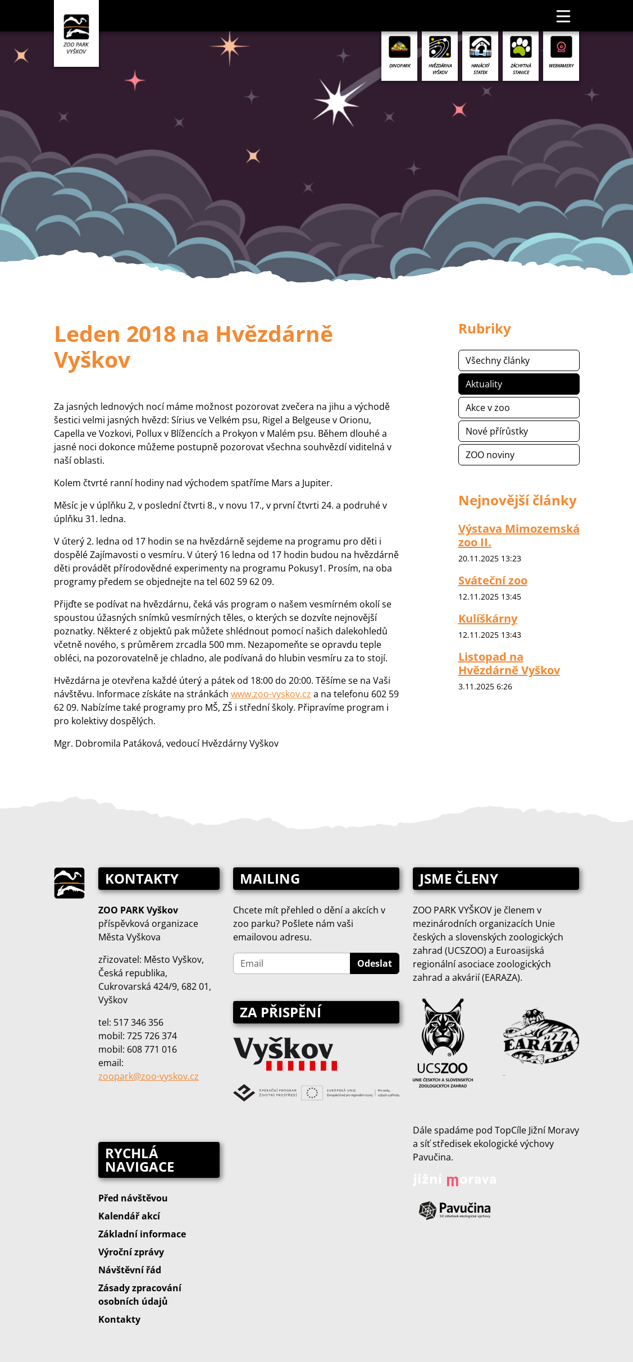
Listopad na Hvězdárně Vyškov (509, 663)
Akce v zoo (488, 407)
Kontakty (119, 1319)
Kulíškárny (487, 618)
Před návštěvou (133, 1198)
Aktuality (484, 384)
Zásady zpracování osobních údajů (139, 1295)
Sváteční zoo (492, 580)
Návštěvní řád (129, 1270)
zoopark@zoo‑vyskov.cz (148, 1076)
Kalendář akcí (129, 1216)
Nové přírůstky (497, 431)
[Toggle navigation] (564, 15)
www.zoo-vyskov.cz (271, 694)
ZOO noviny (490, 455)
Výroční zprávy (131, 1252)
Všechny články (498, 360)
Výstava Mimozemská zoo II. (519, 535)
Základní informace (142, 1234)
